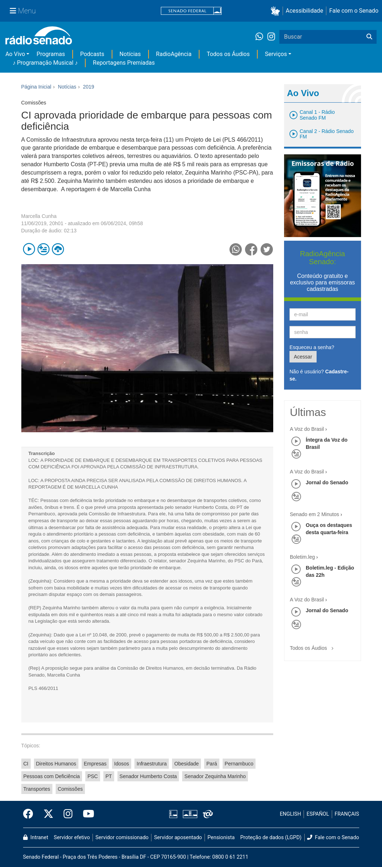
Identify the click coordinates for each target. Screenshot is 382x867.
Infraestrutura (152, 764)
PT (109, 776)
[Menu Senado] (23, 11)
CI (26, 764)
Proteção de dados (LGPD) (271, 837)
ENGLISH (290, 814)
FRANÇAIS (347, 814)
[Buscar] (369, 36)
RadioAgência (174, 54)
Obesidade (186, 764)
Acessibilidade (304, 10)
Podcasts (92, 54)
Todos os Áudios (228, 54)
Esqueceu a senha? (311, 347)
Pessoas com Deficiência (51, 776)
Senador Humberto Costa (148, 776)
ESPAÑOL (317, 814)
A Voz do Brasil (307, 429)
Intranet (35, 837)
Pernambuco (239, 764)
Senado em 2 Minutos (314, 514)
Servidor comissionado (122, 837)
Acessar (303, 357)
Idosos (121, 764)
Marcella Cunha (39, 216)
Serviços (276, 54)
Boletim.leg (302, 557)
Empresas (95, 764)
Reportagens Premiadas (124, 62)
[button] (277, 11)
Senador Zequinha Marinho (215, 776)
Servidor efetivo (72, 837)
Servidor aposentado (178, 837)
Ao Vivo (15, 54)
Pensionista (221, 837)
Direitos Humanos (56, 764)
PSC (92, 776)
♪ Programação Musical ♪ (45, 62)
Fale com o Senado (353, 10)
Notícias (130, 54)
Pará (211, 764)
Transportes (36, 789)
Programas (51, 54)
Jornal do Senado (327, 482)
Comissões (70, 789)
